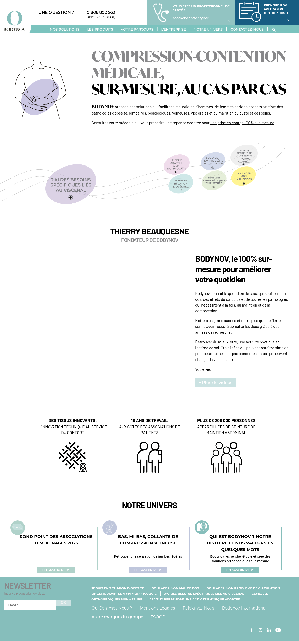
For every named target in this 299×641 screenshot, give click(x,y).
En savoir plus (56, 570)
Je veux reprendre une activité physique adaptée (195, 599)
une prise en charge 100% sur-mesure (242, 122)
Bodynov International (244, 608)
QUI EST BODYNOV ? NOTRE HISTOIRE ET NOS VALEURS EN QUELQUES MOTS (240, 543)
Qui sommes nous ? (111, 608)
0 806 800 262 (101, 12)
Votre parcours (137, 29)
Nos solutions (65, 29)
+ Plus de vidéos (215, 382)
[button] (275, 30)
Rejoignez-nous (198, 608)
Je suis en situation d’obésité (117, 588)
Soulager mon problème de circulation (243, 588)
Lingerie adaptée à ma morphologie (124, 594)
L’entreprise (173, 29)
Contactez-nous (247, 29)
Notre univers (208, 29)
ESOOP (158, 616)
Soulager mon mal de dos (175, 588)
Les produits (100, 29)
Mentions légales (157, 608)
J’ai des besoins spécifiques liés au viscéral (204, 594)
